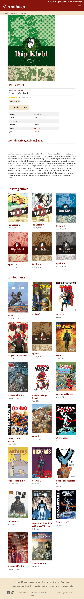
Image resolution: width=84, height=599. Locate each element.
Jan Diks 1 (36, 314)
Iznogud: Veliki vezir (65, 394)
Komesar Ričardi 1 (16, 566)
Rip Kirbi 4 (36, 264)
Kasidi (58, 355)
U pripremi (14, 13)
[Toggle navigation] (79, 6)
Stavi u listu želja (19, 107)
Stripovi (24, 582)
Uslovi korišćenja (26, 586)
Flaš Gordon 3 (14, 225)
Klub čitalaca (54, 582)
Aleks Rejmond (18, 91)
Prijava (51, 2)
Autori (6, 13)
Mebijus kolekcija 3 (16, 481)
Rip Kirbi (37, 128)
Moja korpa (77, 2)
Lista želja (68, 2)
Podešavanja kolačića (66, 586)
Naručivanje (44, 586)
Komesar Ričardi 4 (16, 395)
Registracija (59, 2)
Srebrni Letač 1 (62, 438)
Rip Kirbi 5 (60, 263)
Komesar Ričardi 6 (40, 563)
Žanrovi (23, 13)
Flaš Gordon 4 (38, 225)
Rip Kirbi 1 (60, 226)
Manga (31, 582)
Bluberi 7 (12, 315)
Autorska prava (15, 586)
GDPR (57, 586)
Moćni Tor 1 (61, 314)
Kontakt (52, 586)
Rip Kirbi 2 (12, 264)
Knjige (17, 582)
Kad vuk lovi (13, 521)
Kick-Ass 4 (36, 481)
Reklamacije (36, 586)
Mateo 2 (35, 436)
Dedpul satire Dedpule (17, 355)
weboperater (68, 593)
